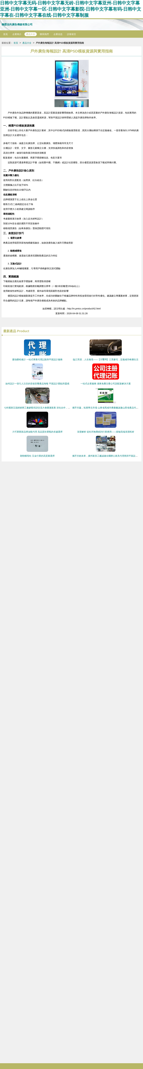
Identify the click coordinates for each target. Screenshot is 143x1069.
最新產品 (9, 331)
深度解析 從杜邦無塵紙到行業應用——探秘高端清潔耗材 (105, 431)
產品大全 (30, 34)
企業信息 (57, 34)
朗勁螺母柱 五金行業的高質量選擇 (37, 456)
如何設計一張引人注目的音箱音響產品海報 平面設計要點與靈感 (37, 383)
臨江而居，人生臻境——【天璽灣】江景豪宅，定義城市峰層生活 (105, 359)
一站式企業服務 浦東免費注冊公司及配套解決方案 (106, 383)
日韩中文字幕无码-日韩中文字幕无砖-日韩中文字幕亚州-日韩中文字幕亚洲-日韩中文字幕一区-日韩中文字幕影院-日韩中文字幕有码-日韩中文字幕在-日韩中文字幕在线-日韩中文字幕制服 (70, 9)
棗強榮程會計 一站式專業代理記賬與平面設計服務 (37, 359)
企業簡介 (16, 34)
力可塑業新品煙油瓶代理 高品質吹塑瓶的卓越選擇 (37, 431)
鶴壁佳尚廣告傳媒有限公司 (17, 24)
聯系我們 (44, 34)
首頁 (5, 34)
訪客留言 (71, 34)
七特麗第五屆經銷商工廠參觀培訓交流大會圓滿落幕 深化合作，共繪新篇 (40, 407)
